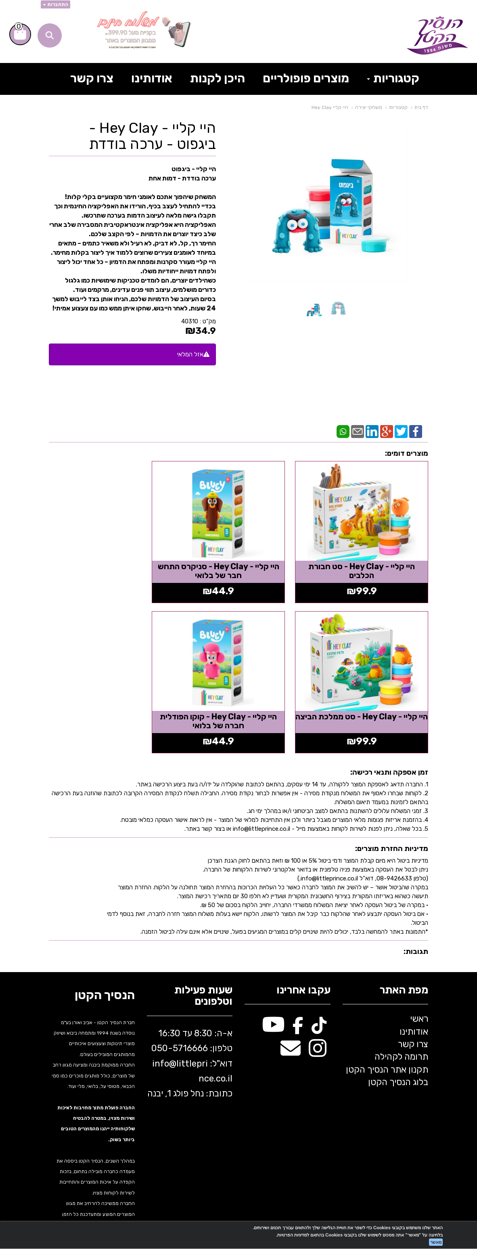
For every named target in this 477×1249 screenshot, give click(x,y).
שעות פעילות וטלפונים (203, 973)
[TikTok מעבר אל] (319, 1006)
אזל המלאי (190, 354)
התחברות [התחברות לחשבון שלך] (55, 4)
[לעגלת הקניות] (20, 34)
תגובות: (416, 929)
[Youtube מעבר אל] (273, 1006)
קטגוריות (398, 107)
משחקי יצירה (368, 107)
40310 (189, 321)
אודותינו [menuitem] (151, 78)
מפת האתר (403, 968)
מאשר (435, 1242)
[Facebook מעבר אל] (298, 1006)
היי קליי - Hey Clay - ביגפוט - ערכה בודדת (152, 136)
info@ (164, 1041)
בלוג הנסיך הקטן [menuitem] (398, 1059)
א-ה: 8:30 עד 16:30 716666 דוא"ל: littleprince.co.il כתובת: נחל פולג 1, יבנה (189, 1041)
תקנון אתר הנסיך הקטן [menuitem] (387, 1047)
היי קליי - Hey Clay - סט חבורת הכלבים (369, 560)
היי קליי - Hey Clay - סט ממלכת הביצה (108, 560)
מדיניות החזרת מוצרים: (391, 826)
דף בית (421, 107)
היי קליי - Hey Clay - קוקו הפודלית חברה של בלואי (368, 698)
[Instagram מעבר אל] (317, 1030)
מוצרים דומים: (406, 453)
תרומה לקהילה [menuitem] (401, 1034)
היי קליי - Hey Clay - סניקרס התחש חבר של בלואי (239, 560)
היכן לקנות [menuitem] (217, 78)
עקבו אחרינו (303, 968)
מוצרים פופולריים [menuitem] (306, 78)
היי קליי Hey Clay (330, 107)
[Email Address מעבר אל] (290, 1030)
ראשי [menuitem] (419, 996)
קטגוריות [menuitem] (393, 78)
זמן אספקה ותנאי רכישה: (389, 750)
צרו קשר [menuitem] (91, 78)
